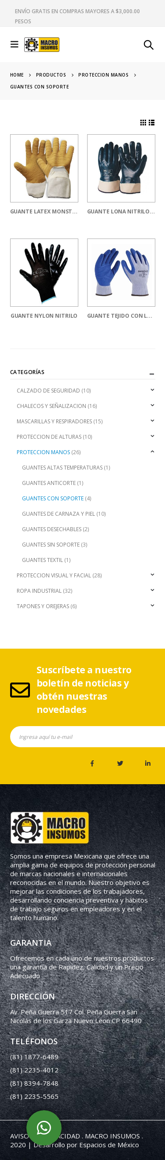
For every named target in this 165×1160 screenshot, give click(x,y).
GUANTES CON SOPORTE (53, 498)
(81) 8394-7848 (34, 1083)
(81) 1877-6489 (34, 1056)
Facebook (92, 763)
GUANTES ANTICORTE (49, 483)
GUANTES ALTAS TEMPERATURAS (62, 467)
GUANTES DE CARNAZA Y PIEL (58, 514)
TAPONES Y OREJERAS (43, 606)
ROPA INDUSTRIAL (39, 591)
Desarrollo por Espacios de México (86, 1144)
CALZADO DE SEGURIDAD (48, 390)
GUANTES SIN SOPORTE (51, 544)
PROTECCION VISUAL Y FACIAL (54, 575)
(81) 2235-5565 (34, 1096)
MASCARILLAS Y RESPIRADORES (54, 421)
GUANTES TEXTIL (42, 560)
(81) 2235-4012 (34, 1069)
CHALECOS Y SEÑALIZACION (51, 406)
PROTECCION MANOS (43, 452)
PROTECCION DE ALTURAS (49, 437)
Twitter (120, 763)
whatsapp (44, 1127)
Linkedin (147, 763)
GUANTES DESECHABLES (51, 529)
